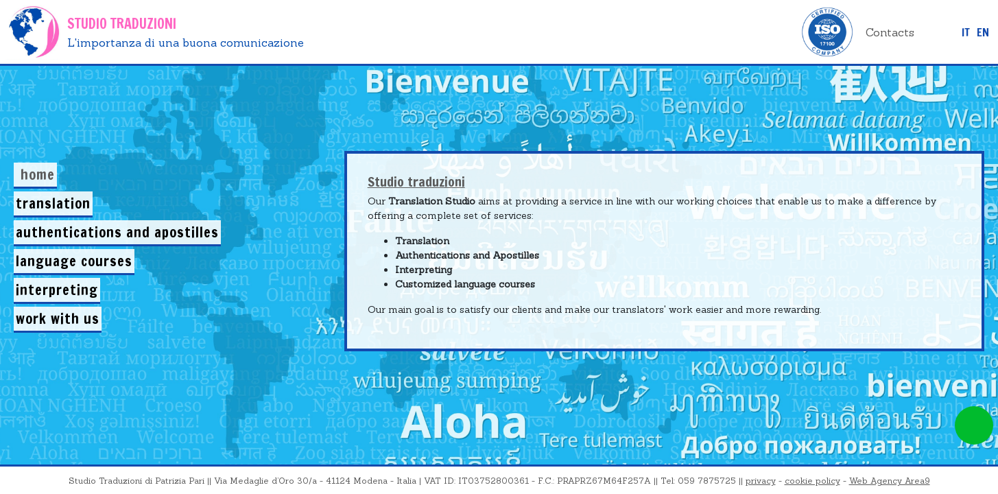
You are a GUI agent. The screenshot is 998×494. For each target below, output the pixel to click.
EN (983, 32)
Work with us (57, 319)
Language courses (74, 261)
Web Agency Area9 (889, 480)
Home (38, 175)
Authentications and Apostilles (117, 232)
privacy (761, 480)
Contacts (890, 32)
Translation (53, 203)
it (966, 32)
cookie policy (812, 480)
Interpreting (57, 290)
